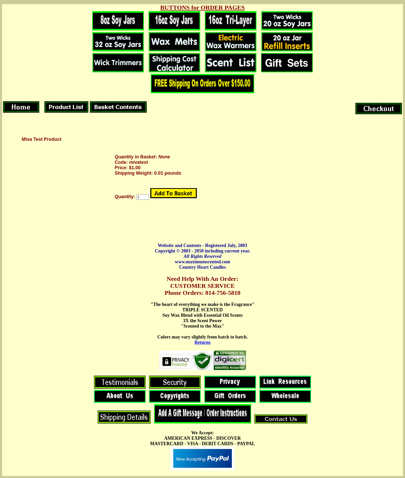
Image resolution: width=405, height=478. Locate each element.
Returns (202, 342)
